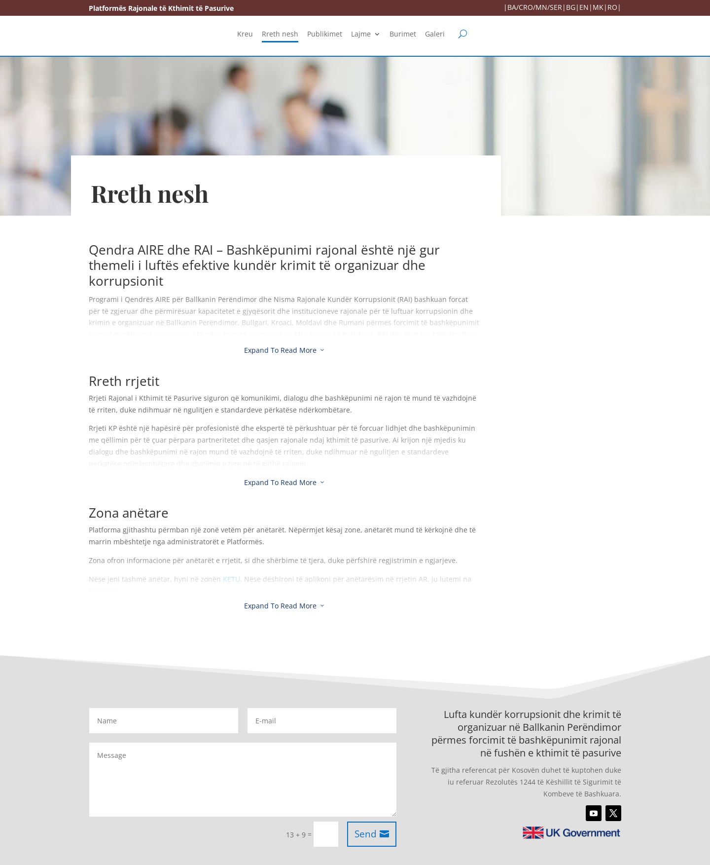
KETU (231, 579)
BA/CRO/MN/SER (534, 7)
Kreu (245, 34)
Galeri (435, 34)
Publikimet (324, 34)
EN (584, 7)
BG (570, 7)
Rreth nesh (280, 34)
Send (366, 833)
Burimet (403, 34)
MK (598, 7)
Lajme (361, 34)
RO (612, 7)
